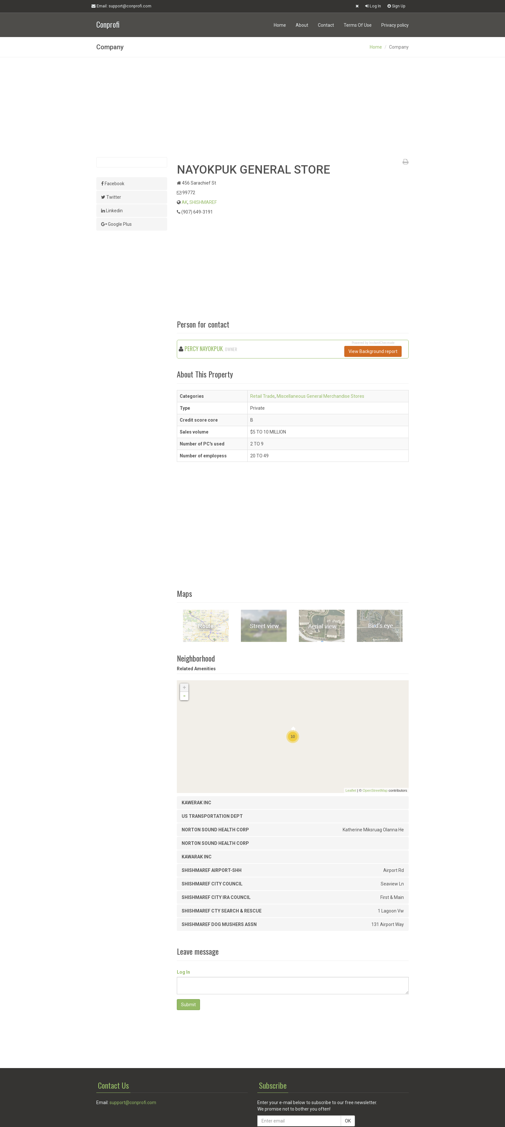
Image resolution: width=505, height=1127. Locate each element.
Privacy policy (395, 25)
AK (184, 202)
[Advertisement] (252, 107)
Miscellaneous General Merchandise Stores (320, 396)
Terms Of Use (358, 25)
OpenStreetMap (375, 790)
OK (348, 1120)
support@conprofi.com (133, 1102)
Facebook (112, 183)
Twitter (111, 197)
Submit (188, 1004)
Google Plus (116, 224)
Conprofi (107, 23)
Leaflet (351, 790)
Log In (373, 6)
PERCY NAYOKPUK (204, 348)
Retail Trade (262, 396)
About (302, 25)
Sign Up (396, 6)
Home (280, 25)
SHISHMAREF (203, 202)
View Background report (372, 351)
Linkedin (112, 210)
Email (121, 6)
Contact (326, 25)
